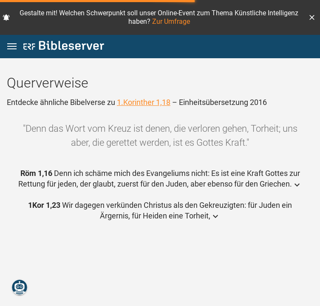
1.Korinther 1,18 (143, 102)
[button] (312, 17)
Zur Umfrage (171, 21)
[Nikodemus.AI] (19, 287)
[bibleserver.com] (63, 47)
